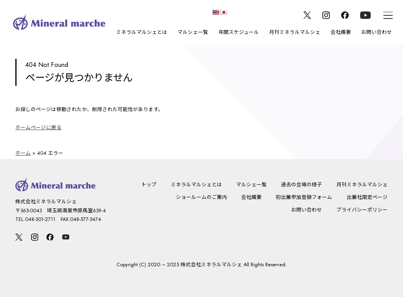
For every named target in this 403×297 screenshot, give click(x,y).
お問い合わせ (376, 32)
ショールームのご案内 (201, 197)
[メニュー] (388, 15)
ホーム (23, 153)
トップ (149, 184)
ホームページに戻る (38, 127)
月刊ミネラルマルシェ (294, 32)
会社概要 (341, 32)
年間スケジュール (238, 32)
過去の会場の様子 (301, 184)
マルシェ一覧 (192, 32)
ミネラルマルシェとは (141, 32)
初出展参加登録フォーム (304, 197)
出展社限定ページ (367, 197)
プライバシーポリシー (362, 209)
